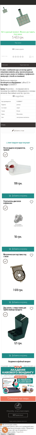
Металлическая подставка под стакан (14, 256)
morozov (25, 421)
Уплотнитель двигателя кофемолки (12, 202)
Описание (5, 65)
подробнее (18, 96)
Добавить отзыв (18, 131)
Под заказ (18, 43)
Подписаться (18, 415)
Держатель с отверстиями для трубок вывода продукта (14, 309)
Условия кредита (18, 49)
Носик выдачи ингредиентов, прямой (14, 149)
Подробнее (19, 432)
